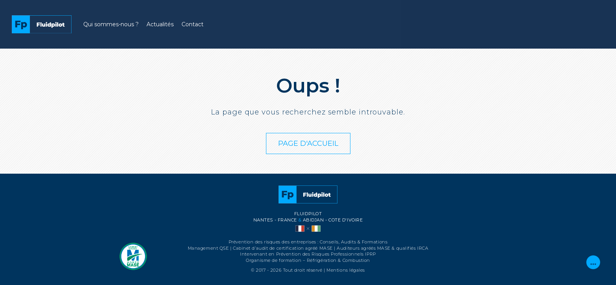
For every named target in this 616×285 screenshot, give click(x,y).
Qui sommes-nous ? (111, 24)
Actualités (160, 24)
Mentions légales (345, 270)
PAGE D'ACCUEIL (308, 143)
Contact (193, 24)
